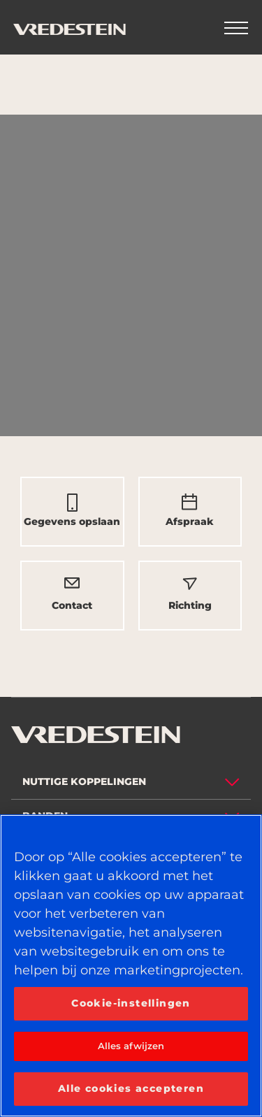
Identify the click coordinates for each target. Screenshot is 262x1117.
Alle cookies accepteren (131, 1088)
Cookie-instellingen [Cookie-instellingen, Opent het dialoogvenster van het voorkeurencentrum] (131, 1003)
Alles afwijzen (131, 1045)
